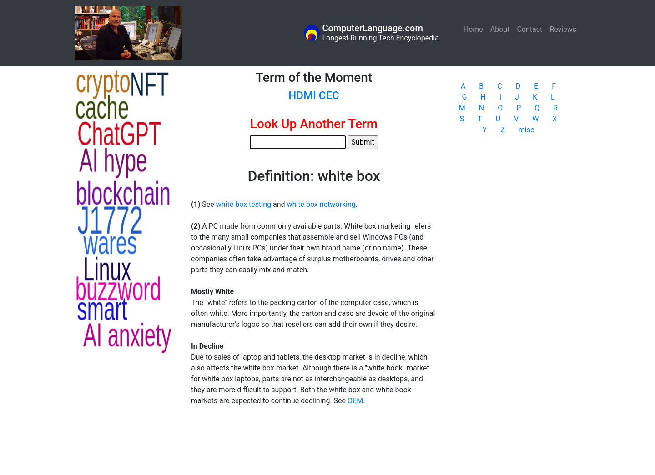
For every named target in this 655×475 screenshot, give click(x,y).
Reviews (562, 29)
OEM (355, 400)
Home (475, 29)
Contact (529, 29)
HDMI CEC (313, 95)
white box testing (243, 204)
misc (526, 129)
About (500, 29)
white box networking (321, 204)
